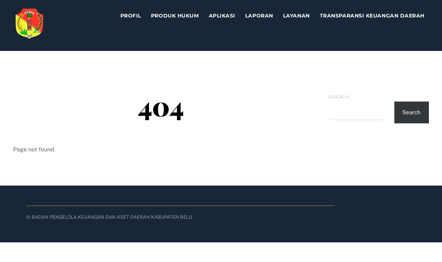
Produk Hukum (175, 16)
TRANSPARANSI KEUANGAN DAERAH (372, 16)
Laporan (259, 16)
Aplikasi (222, 16)
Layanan (296, 16)
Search (339, 96)
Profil (130, 16)
